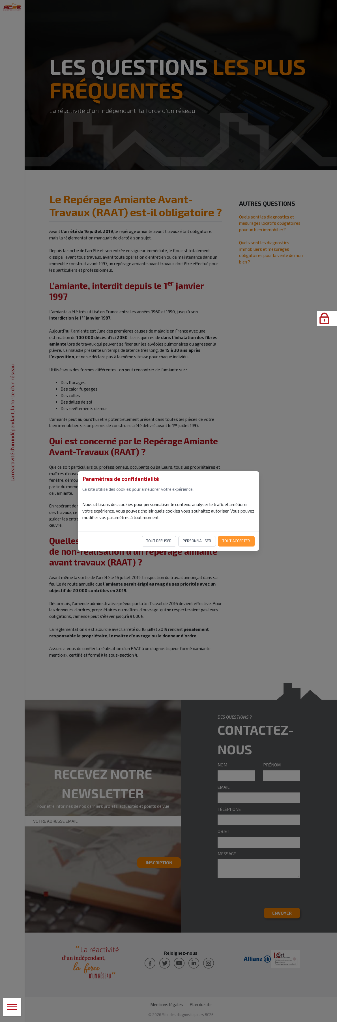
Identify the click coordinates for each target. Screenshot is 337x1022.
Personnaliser (197, 541)
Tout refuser (158, 541)
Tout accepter (236, 541)
